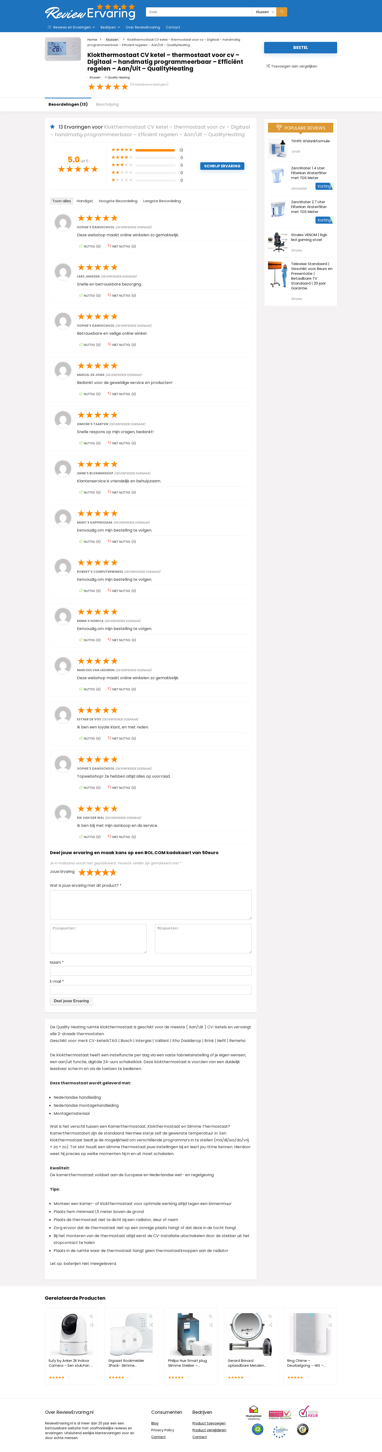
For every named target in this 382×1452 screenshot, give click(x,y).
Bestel (300, 47)
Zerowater (299, 188)
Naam (57, 962)
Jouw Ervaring (62, 871)
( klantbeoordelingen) (149, 84)
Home (92, 39)
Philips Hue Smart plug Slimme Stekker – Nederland (187, 1365)
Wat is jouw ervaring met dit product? (85, 885)
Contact (173, 27)
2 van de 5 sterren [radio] (86, 872)
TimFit (295, 152)
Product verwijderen (209, 1430)
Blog (154, 1423)
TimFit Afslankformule (310, 140)
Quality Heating (118, 77)
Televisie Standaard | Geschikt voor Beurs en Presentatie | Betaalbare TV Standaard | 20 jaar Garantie (312, 276)
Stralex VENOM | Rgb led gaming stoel (309, 237)
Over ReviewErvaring (143, 27)
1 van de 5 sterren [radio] (82, 872)
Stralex (296, 250)
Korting (324, 186)
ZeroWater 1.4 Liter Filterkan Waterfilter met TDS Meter (309, 172)
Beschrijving (107, 104)
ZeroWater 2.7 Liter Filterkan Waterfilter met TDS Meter (309, 206)
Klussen (112, 39)
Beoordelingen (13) (68, 104)
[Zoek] (281, 12)
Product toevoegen (209, 1423)
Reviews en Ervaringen (69, 27)
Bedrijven (108, 27)
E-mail (57, 981)
